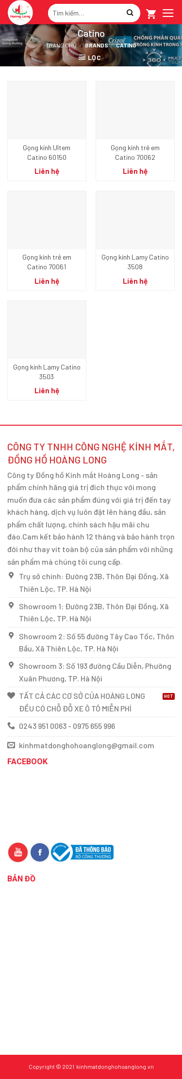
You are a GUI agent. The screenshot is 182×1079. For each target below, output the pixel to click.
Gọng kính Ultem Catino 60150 (46, 152)
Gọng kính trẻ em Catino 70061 (46, 262)
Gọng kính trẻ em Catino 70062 (135, 152)
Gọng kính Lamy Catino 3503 (47, 372)
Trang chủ (61, 45)
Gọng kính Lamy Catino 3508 (135, 262)
